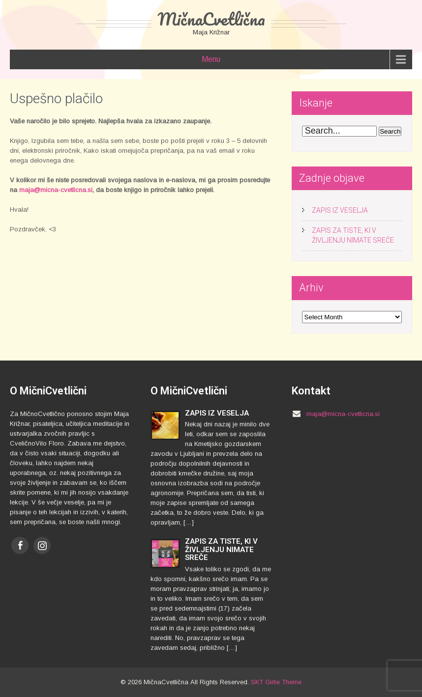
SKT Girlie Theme (276, 682)
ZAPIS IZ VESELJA (340, 210)
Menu (211, 59)
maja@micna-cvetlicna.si (55, 190)
